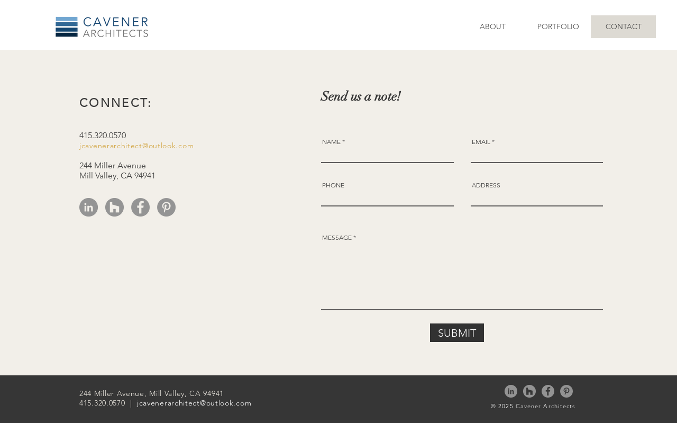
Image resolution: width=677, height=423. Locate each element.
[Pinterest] (166, 207)
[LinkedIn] (88, 207)
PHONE (333, 185)
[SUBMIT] (457, 332)
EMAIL (481, 142)
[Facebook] (140, 207)
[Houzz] (114, 207)
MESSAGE (337, 238)
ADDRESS (486, 185)
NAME (331, 142)
